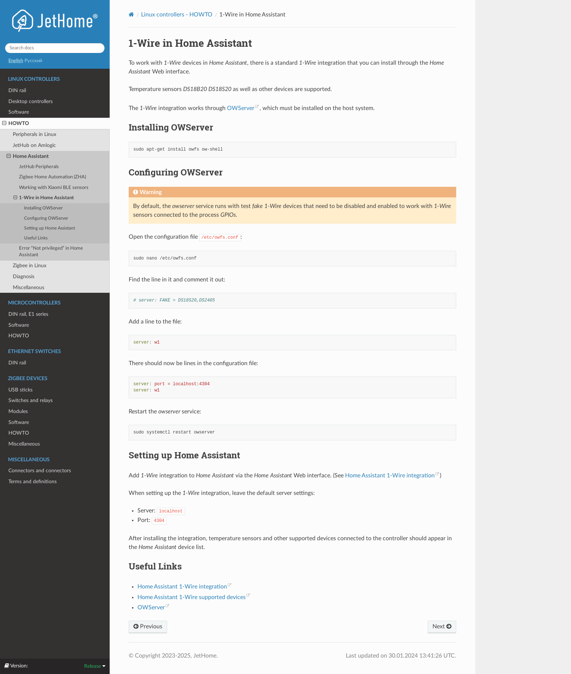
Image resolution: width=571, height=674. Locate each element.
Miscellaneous (28, 287)
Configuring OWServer (46, 218)
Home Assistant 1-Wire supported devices (191, 597)
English (15, 60)
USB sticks (20, 390)
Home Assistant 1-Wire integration (390, 475)
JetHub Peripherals (39, 166)
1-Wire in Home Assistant (44, 198)
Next (441, 626)
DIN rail (17, 90)
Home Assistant (28, 156)
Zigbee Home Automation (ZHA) (52, 177)
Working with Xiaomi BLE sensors (53, 187)
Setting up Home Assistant (49, 228)
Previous (147, 626)
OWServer (240, 108)
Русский (33, 60)
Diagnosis (23, 276)
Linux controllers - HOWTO (176, 15)
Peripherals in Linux (34, 134)
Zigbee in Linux (29, 265)
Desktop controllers (30, 101)
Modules (18, 411)
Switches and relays (30, 400)
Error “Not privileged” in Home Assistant (51, 251)
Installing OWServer (43, 208)
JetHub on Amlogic (34, 145)
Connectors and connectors (39, 470)
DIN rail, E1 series (28, 314)
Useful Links (36, 238)
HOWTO (15, 123)
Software (18, 112)
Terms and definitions (32, 481)
